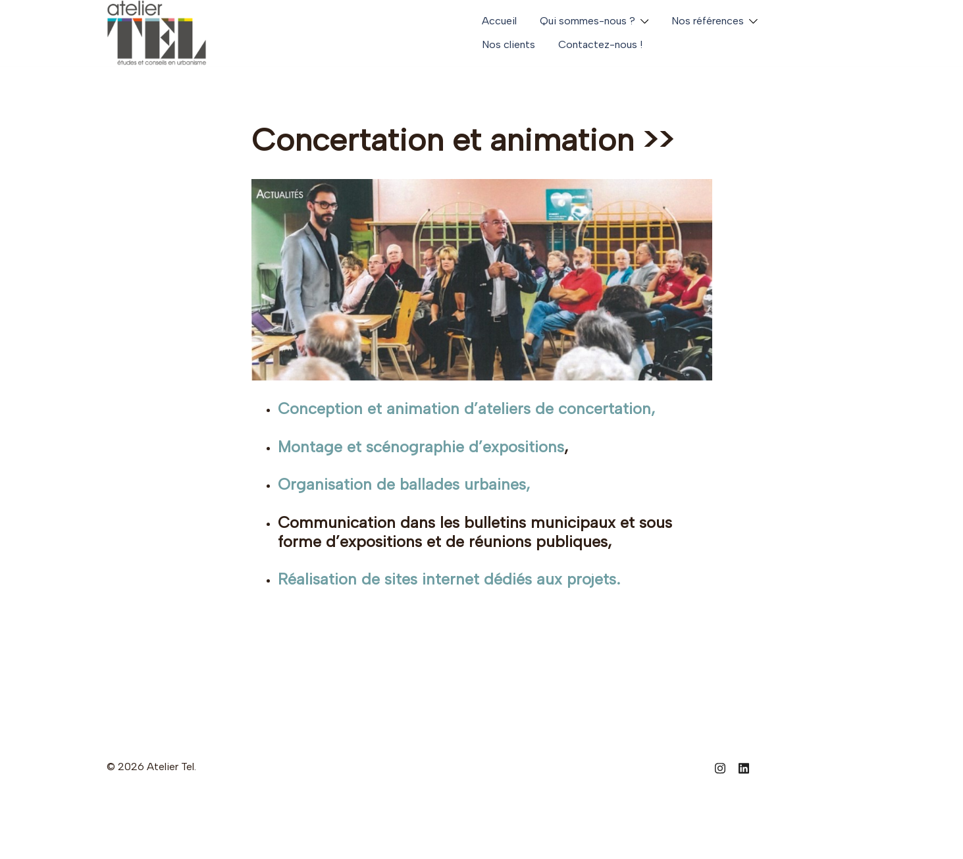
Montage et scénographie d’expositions (422, 446)
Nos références (707, 20)
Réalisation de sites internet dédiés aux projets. (449, 578)
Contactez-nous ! (600, 44)
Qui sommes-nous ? (587, 20)
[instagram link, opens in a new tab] (720, 766)
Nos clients (508, 44)
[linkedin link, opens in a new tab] (744, 766)
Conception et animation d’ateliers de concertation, (467, 408)
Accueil (499, 20)
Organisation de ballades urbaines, (404, 484)
